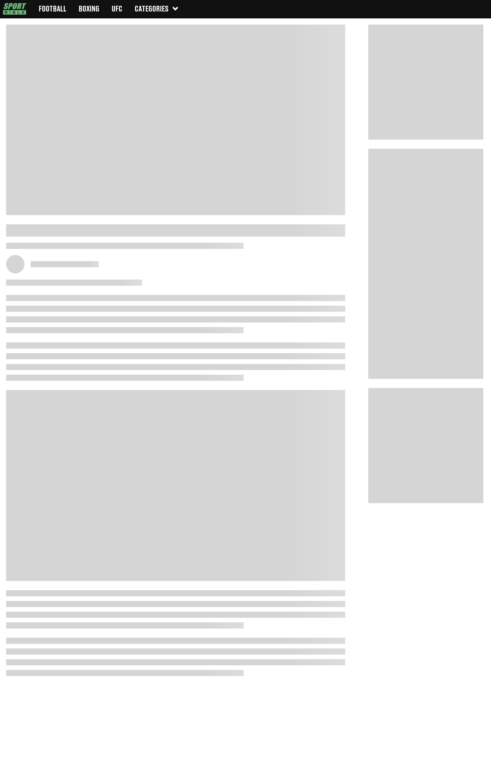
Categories (157, 8)
